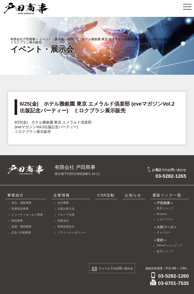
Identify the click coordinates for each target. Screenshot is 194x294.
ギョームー (164, 232)
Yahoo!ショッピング (170, 245)
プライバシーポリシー (71, 232)
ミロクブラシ (165, 219)
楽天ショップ (165, 208)
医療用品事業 (20, 208)
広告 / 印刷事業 (21, 232)
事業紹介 (15, 195)
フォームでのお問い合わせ (116, 268)
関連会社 (63, 220)
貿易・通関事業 (21, 226)
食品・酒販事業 (21, 202)
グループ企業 (66, 214)
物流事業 (17, 220)
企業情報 (61, 195)
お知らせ (133, 195)
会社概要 (63, 202)
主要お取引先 (66, 208)
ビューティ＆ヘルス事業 (27, 214)
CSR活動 (106, 195)
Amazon (162, 213)
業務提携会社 (66, 226)
